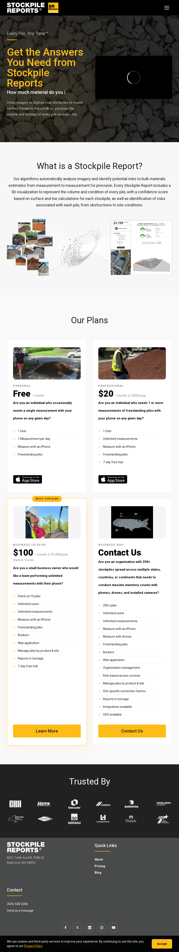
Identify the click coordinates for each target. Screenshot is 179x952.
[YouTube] (113, 927)
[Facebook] (65, 927)
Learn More (47, 731)
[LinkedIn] (89, 927)
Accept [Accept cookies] (162, 944)
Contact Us (132, 731)
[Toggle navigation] (167, 7)
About (99, 859)
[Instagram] (101, 927)
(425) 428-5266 (17, 904)
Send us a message (20, 910)
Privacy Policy (33, 946)
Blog (98, 872)
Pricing (100, 866)
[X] (77, 927)
